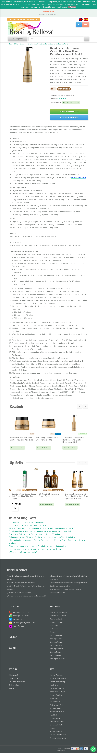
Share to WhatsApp (69, 117)
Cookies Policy (14, 685)
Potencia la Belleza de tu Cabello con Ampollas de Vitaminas (35, 534)
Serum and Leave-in (57, 712)
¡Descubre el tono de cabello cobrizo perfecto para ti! (26, 596)
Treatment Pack (55, 702)
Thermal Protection (57, 721)
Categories (23, 44)
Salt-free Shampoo (57, 688)
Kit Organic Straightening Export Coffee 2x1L (72, 495)
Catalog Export (55, 652)
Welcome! (48, 11)
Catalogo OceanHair (57, 649)
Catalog (16, 44)
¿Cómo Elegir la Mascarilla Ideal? (19, 592)
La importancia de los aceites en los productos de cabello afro (35, 549)
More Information (17, 626)
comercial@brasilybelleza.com (22, 623)
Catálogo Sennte (56, 642)
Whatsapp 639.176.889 (19, 616)
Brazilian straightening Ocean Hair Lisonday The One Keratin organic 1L (22, 496)
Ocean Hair (61, 98)
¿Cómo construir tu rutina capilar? (23, 552)
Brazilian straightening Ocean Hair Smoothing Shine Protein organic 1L (48, 496)
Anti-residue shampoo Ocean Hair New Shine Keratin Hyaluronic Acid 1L (73, 439)
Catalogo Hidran (56, 639)
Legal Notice (13, 678)
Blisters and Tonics (57, 731)
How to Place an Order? (58, 612)
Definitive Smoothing (57, 682)
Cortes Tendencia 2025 (58, 592)
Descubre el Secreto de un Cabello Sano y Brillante (68, 583)
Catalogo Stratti (56, 645)
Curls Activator (55, 708)
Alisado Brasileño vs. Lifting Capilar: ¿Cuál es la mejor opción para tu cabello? (42, 528)
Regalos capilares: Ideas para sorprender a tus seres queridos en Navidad (40, 531)
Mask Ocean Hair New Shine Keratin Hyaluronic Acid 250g (21, 438)
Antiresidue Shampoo (57, 692)
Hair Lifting (54, 685)
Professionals (55, 625)
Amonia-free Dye (56, 695)
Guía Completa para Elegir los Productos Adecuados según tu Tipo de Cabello (42, 537)
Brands (52, 632)
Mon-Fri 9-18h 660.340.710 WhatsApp (24, 19)
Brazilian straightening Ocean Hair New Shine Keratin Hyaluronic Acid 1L (48, 44)
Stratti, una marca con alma (60, 586)
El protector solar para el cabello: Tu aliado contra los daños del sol (38, 546)
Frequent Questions (57, 622)
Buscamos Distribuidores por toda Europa (21, 583)
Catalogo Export (56, 635)
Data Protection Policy (17, 682)
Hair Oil (52, 728)
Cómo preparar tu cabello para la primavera (27, 522)
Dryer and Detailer (56, 725)
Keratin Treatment (56, 675)
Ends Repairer (55, 718)
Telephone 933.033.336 (20, 612)
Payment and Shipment (58, 616)
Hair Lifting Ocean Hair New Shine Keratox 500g (47, 438)
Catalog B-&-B (55, 655)
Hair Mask (53, 715)
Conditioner (54, 698)
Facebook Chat (16, 619)
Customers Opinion (56, 619)
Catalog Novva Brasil (57, 659)
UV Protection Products (58, 735)
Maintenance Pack (56, 705)
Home (10, 44)
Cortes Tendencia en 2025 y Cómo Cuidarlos (27, 525)
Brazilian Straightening (58, 678)
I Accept (72, 7)
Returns (11, 688)
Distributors (54, 629)
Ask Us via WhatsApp (69, 111)
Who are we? (13, 675)
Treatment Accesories (58, 738)
